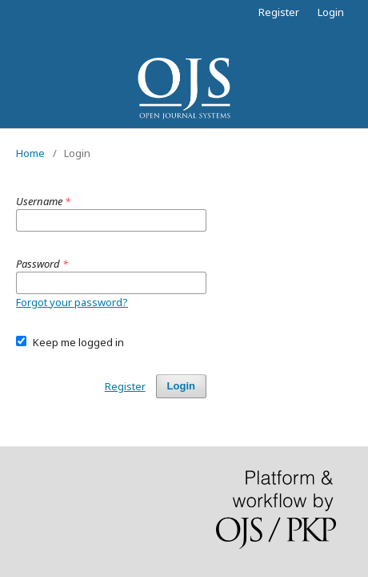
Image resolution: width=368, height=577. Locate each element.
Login (331, 12)
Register (278, 12)
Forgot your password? (72, 302)
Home (30, 153)
